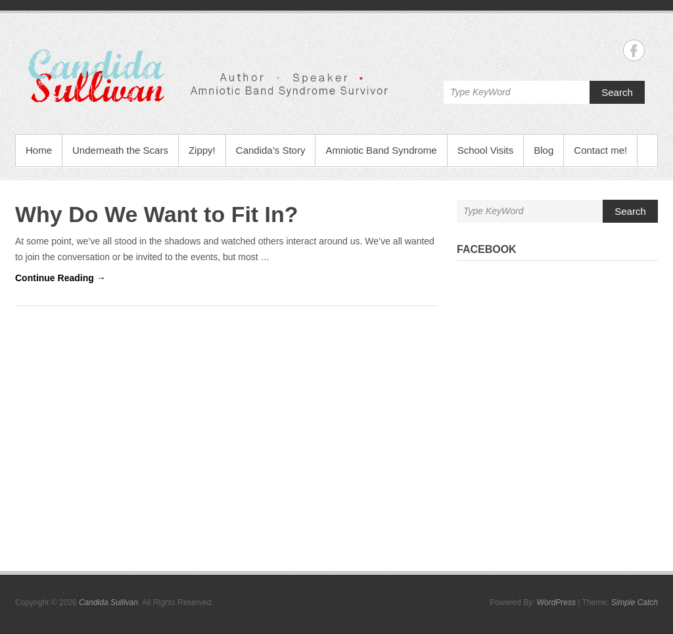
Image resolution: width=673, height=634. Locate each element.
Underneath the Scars (120, 150)
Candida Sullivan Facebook (634, 50)
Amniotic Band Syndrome (380, 150)
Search (617, 92)
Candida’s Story (271, 150)
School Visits (485, 150)
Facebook (487, 249)
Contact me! (600, 150)
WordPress (556, 602)
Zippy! (202, 150)
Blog (543, 150)
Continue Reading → (60, 278)
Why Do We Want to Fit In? (156, 214)
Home (39, 150)
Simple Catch (634, 602)
